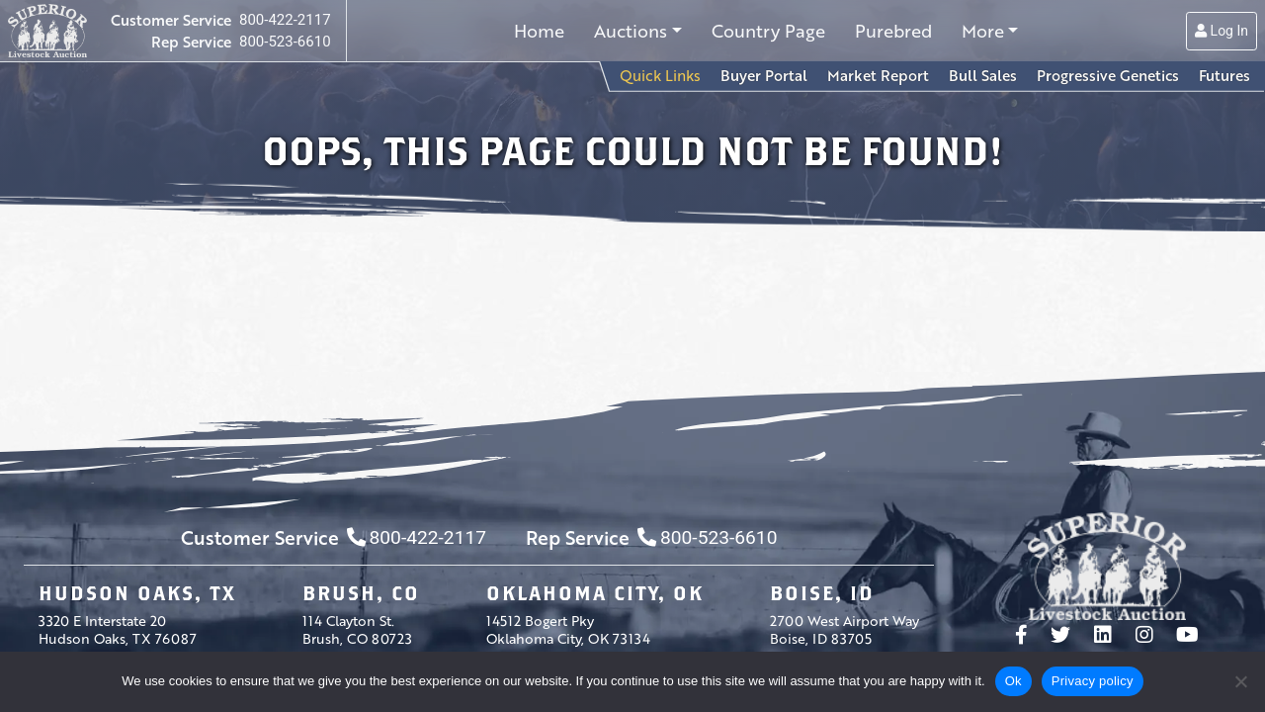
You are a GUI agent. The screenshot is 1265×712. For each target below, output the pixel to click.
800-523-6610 (285, 41)
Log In (1221, 31)
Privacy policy (1093, 680)
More (983, 31)
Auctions (630, 31)
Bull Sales (983, 75)
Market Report (878, 75)
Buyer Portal (763, 75)
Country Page (768, 31)
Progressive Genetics (1108, 75)
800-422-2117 (285, 20)
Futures (1224, 75)
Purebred (893, 31)
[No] (1240, 681)
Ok (1013, 680)
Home (539, 31)
